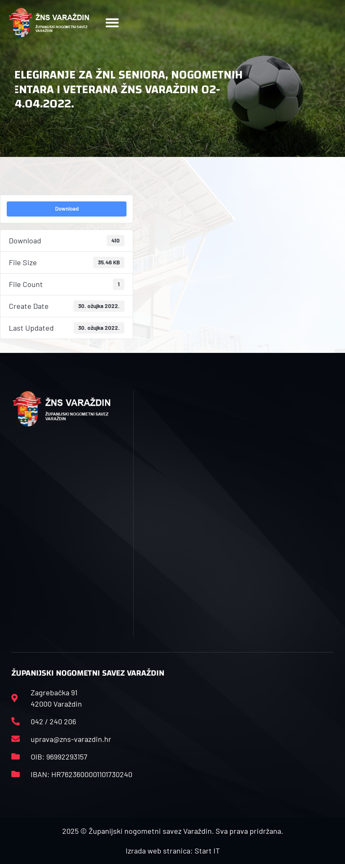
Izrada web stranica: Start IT (173, 850)
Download (67, 208)
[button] (112, 22)
